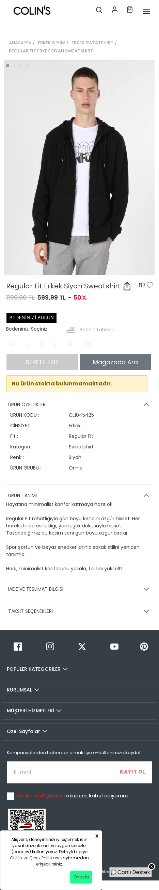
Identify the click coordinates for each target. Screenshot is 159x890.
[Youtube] (114, 646)
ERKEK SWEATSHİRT (92, 42)
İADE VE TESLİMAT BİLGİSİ (80, 589)
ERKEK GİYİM (51, 42)
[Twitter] (82, 646)
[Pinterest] (143, 646)
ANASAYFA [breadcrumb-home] (20, 42)
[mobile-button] (146, 11)
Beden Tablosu (97, 329)
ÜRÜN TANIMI (80, 495)
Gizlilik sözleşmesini (41, 795)
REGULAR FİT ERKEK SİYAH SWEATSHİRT (51, 51)
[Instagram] (50, 646)
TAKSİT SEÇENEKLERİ (80, 611)
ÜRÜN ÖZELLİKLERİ (80, 404)
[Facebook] (17, 646)
